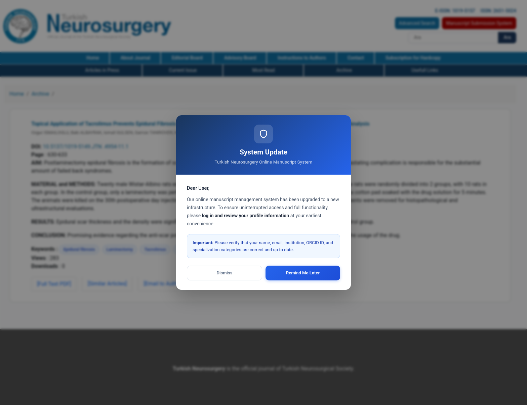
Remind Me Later (303, 272)
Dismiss (225, 272)
